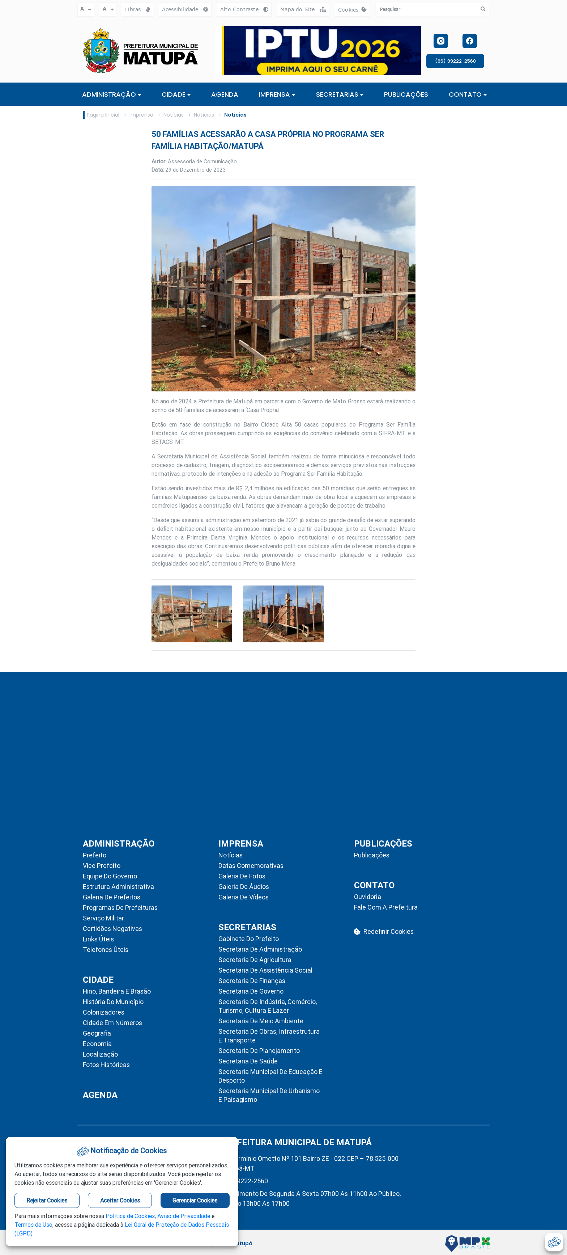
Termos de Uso (33, 1224)
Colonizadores (103, 1012)
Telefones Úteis (105, 949)
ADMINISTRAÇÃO (111, 94)
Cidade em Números (112, 1023)
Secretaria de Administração (260, 949)
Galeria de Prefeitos (111, 897)
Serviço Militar (103, 918)
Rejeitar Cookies (46, 1200)
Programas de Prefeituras (120, 907)
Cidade (176, 94)
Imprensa (141, 114)
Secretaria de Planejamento (259, 1050)
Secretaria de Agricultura (254, 960)
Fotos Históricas (106, 1065)
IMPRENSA (277, 94)
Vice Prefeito (101, 865)
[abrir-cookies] (554, 1242)
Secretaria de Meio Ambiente (260, 1021)
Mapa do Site (303, 9)
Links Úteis (98, 939)
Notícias (173, 114)
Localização (100, 1054)
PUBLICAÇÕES (406, 94)
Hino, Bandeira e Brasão (117, 991)
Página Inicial (103, 114)
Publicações (371, 855)
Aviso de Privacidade (183, 1216)
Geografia (97, 1033)
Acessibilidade (185, 9)
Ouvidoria (367, 897)
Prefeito (94, 855)
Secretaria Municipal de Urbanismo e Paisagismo (269, 1095)
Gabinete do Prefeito (248, 939)
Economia (97, 1044)
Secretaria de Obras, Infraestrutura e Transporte (269, 1035)
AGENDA (224, 94)
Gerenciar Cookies (194, 1200)
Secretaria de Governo (251, 991)
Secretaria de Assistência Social (265, 970)
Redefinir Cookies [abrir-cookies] (384, 931)
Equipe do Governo (110, 876)
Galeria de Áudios (243, 886)
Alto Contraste (244, 9)
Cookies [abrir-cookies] (354, 11)
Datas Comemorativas (251, 865)
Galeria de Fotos (241, 876)
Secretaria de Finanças (251, 981)
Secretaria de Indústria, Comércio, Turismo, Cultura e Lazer (267, 1006)
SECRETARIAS (339, 94)
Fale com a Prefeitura (386, 907)
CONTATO (468, 94)
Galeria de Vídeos (243, 897)
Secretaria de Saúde (248, 1061)
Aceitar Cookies (120, 1200)
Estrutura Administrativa (118, 886)
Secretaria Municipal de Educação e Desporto (270, 1075)
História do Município (113, 1002)
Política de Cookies (130, 1216)
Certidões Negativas (112, 928)
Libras (137, 9)
